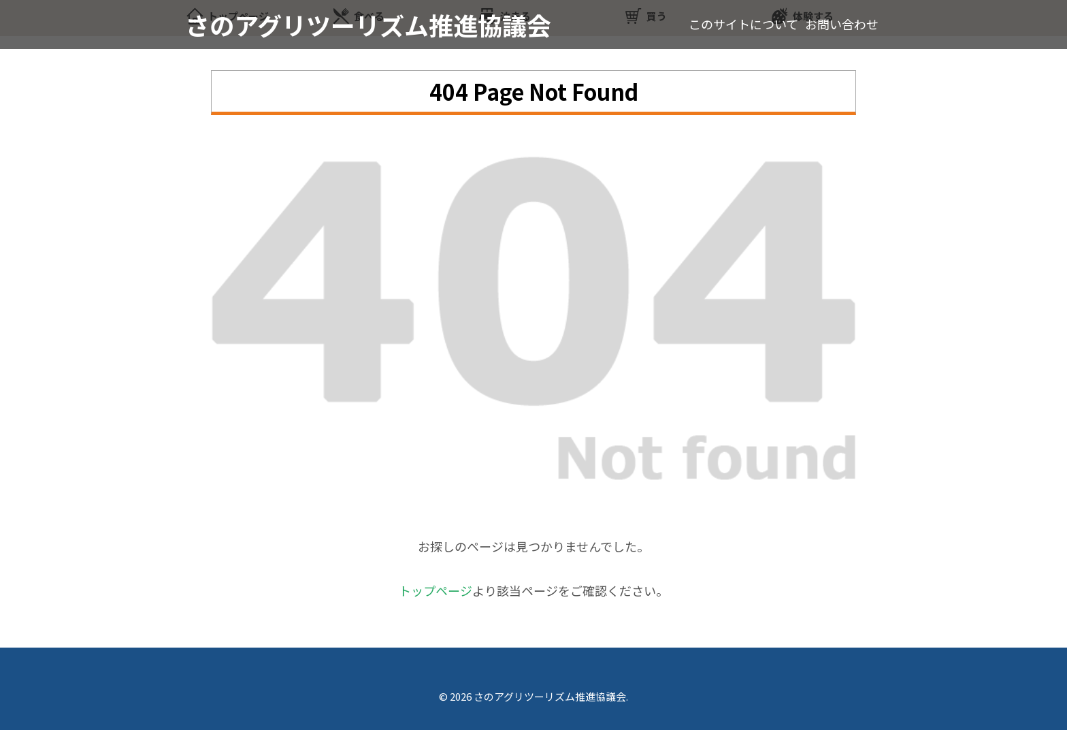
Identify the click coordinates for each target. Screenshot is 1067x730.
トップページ (435, 590)
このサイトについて (743, 24)
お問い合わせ (842, 24)
